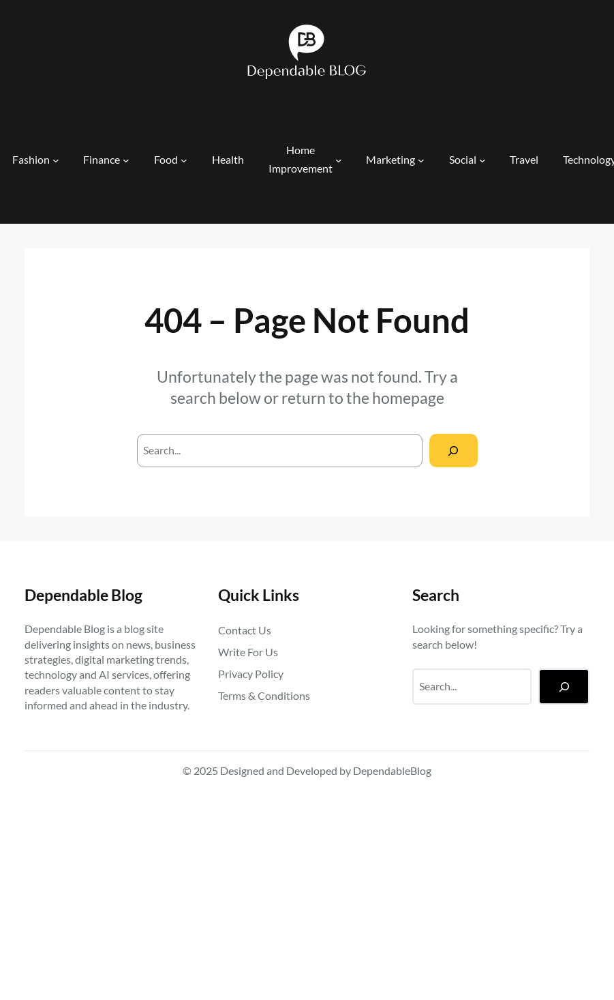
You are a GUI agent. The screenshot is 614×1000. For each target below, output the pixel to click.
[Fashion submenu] (55, 160)
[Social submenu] (482, 160)
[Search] (453, 450)
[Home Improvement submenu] (338, 160)
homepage (408, 398)
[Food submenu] (184, 160)
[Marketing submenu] (421, 160)
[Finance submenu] (126, 160)
